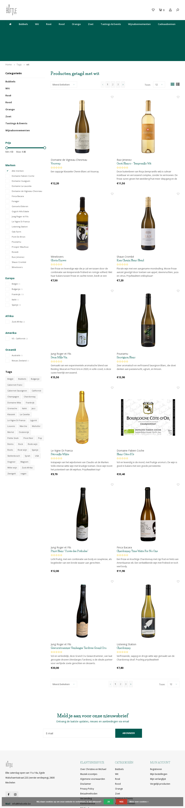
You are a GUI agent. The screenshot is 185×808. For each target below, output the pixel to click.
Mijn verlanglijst (158, 755)
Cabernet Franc (14, 361)
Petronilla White (60, 431)
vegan (23, 450)
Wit (37, 24)
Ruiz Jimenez (18, 233)
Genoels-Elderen (20, 183)
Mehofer (36, 403)
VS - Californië (20, 315)
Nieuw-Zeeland (20, 337)
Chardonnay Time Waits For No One (137, 527)
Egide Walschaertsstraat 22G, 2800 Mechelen (108, 32)
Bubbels (23, 24)
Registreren (156, 746)
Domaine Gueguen (21, 157)
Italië (15, 276)
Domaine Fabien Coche (23, 152)
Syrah (27, 432)
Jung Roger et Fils (20, 193)
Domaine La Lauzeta (21, 162)
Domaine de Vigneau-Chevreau (27, 167)
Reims (10, 420)
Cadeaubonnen (166, 24)
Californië (36, 367)
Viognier (11, 438)
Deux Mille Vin (59, 334)
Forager (15, 178)
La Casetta (25, 391)
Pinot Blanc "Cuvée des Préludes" (69, 527)
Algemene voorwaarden (92, 755)
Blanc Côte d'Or (125, 431)
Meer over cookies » (139, 802)
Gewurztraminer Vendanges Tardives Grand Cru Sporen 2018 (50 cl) (78, 624)
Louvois (11, 403)
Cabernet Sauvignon (17, 367)
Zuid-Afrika (18, 298)
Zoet (90, 24)
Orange (76, 24)
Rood (62, 24)
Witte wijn (12, 444)
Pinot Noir (28, 414)
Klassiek (11, 391)
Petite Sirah (13, 414)
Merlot (10, 409)
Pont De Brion (18, 213)
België (16, 260)
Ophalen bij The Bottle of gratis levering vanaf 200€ (152, 32)
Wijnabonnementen (139, 24)
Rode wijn (32, 420)
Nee (121, 802)
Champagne (13, 373)
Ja (108, 802)
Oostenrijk (24, 409)
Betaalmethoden (88, 770)
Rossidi (15, 228)
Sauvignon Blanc (126, 334)
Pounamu (16, 218)
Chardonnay (30, 373)
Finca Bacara (18, 172)
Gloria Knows (58, 237)
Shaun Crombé (19, 238)
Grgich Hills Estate (20, 188)
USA (37, 432)
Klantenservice (87, 780)
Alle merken (18, 147)
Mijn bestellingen (158, 750)
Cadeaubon (55, 10)
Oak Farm (16, 208)
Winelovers (17, 243)
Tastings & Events (111, 24)
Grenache (12, 385)
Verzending (86, 775)
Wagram (24, 438)
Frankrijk (17, 271)
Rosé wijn (22, 426)
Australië (17, 332)
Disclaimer (85, 760)
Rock (20, 420)
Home (8, 41)
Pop (40, 414)
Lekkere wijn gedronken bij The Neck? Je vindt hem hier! (28, 32)
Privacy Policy (87, 765)
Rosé (48, 24)
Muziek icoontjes (88, 750)
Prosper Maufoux (20, 223)
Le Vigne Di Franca (21, 198)
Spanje (16, 281)
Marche (23, 403)
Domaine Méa (14, 379)
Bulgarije (17, 265)
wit (27, 41)
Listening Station (20, 203)
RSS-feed (84, 785)
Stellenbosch (13, 432)
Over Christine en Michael (93, 746)
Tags (19, 41)
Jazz (33, 385)
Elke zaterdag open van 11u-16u (69, 32)
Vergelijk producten (160, 760)
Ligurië (33, 397)
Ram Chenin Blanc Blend (130, 237)
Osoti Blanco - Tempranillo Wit (134, 140)
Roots (10, 426)
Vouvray (56, 140)
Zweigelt (11, 450)
